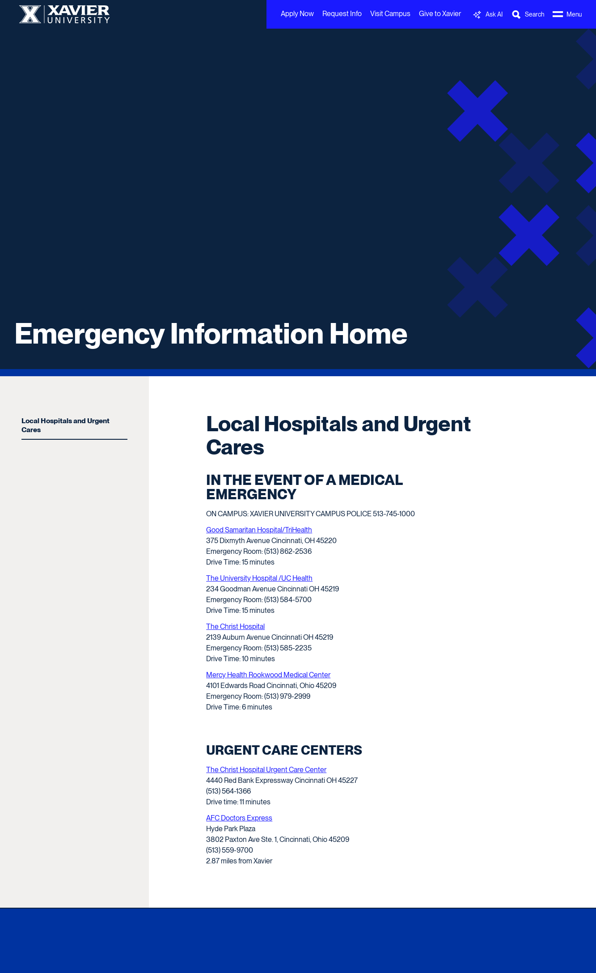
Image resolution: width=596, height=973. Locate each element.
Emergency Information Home (211, 333)
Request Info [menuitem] (342, 13)
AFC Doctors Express (239, 818)
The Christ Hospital (235, 626)
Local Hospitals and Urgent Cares (65, 425)
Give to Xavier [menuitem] (440, 13)
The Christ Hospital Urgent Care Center (266, 769)
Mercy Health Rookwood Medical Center (268, 675)
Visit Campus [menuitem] (390, 13)
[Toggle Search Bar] (527, 14)
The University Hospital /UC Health (259, 578)
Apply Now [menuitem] (297, 13)
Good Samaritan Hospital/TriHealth (259, 530)
